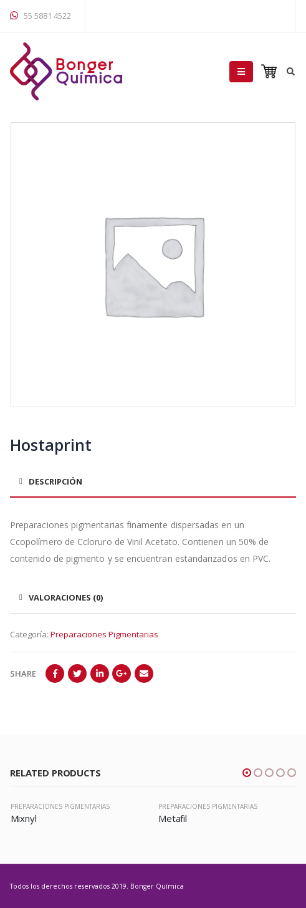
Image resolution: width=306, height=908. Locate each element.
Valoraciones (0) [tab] (66, 597)
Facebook (54, 673)
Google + (121, 673)
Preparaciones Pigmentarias (104, 634)
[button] (246, 772)
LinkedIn (99, 673)
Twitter (77, 673)
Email (144, 673)
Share (23, 673)
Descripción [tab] (55, 481)
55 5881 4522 (40, 16)
